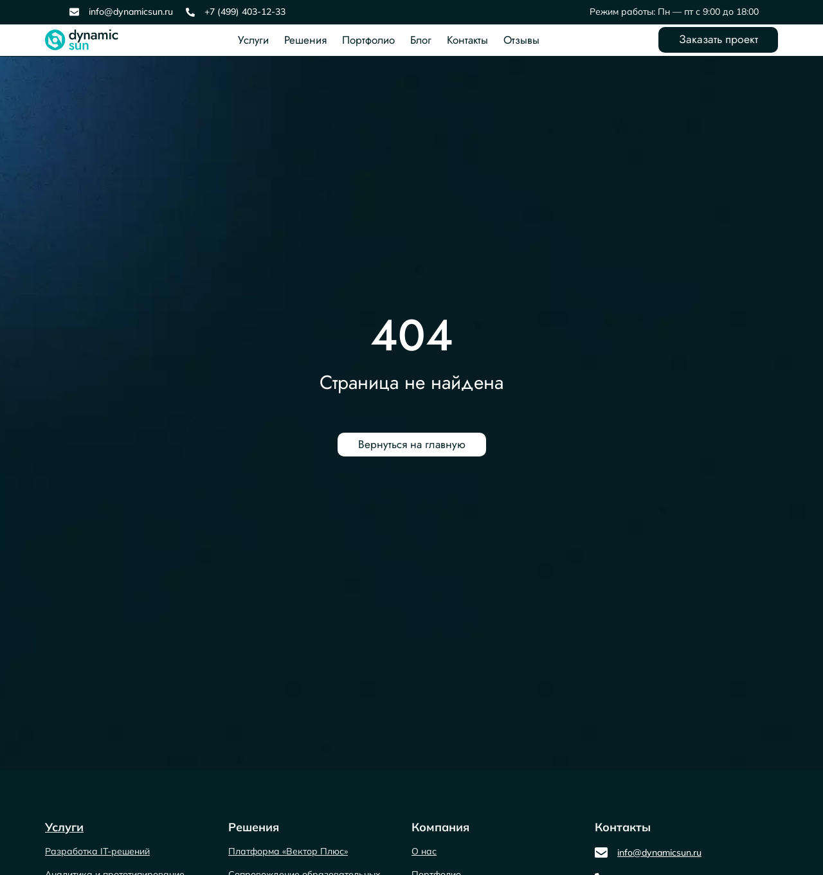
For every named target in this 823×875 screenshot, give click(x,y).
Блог (419, 40)
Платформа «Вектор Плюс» (288, 851)
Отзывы (520, 40)
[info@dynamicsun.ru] (74, 12)
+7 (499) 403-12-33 (244, 11)
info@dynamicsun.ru (131, 11)
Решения (303, 40)
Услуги (251, 40)
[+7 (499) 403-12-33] (190, 12)
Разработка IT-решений (97, 851)
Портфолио (366, 40)
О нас (424, 851)
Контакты (465, 40)
